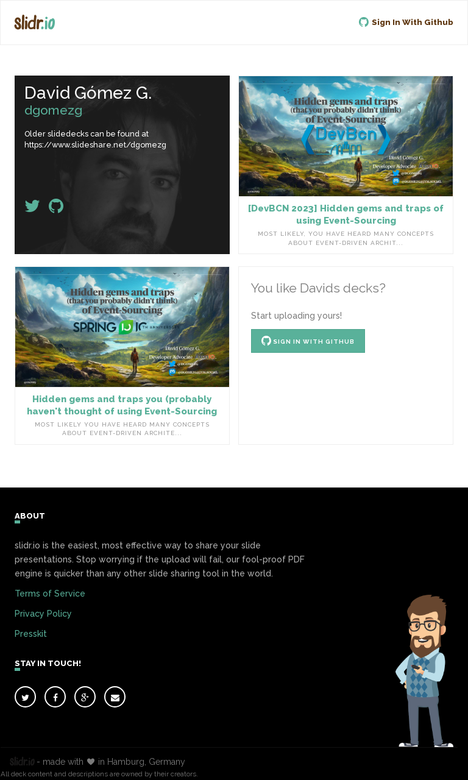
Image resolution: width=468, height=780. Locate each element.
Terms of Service (50, 593)
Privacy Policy (43, 614)
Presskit (31, 634)
